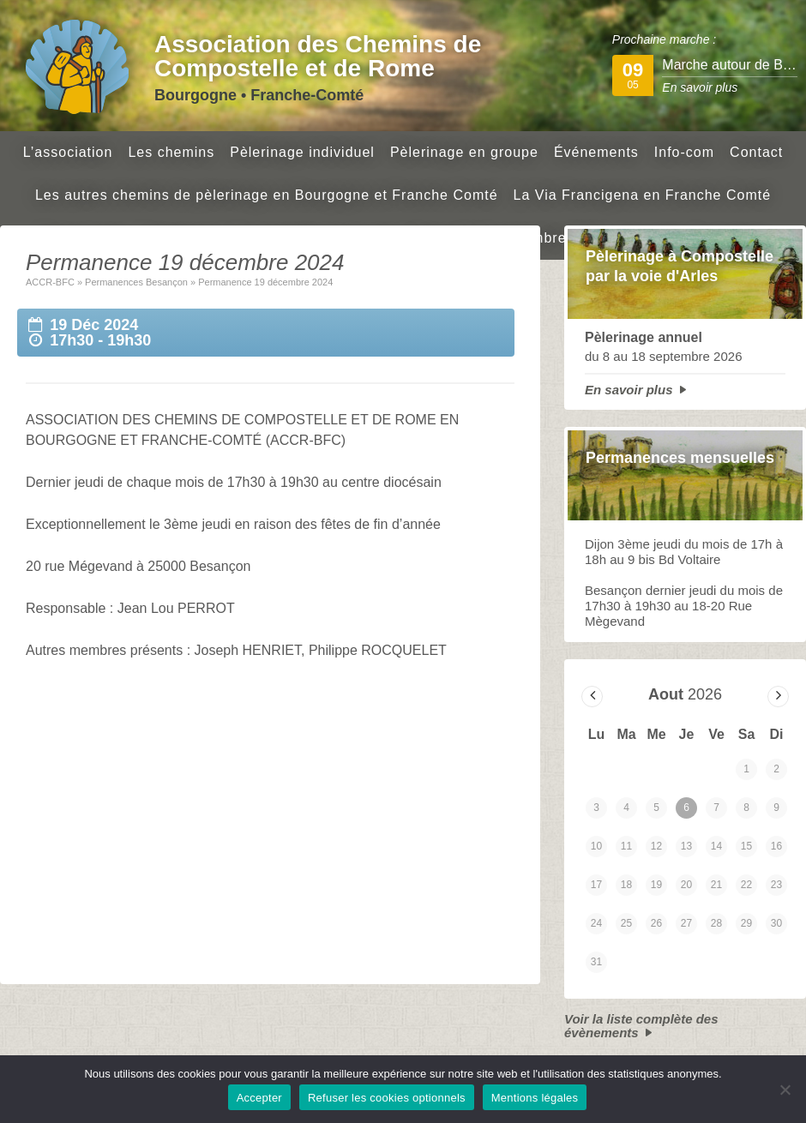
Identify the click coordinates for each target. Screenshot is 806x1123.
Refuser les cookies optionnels (387, 1097)
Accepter (259, 1097)
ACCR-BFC (50, 282)
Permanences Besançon (136, 282)
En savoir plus (629, 389)
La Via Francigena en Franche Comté (643, 195)
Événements (596, 152)
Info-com (684, 152)
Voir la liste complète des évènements (641, 1026)
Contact (756, 152)
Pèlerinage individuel (302, 152)
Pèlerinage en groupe (464, 152)
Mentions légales (535, 1097)
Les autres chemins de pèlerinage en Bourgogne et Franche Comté (266, 195)
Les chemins (171, 152)
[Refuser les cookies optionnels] (784, 1089)
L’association (68, 152)
